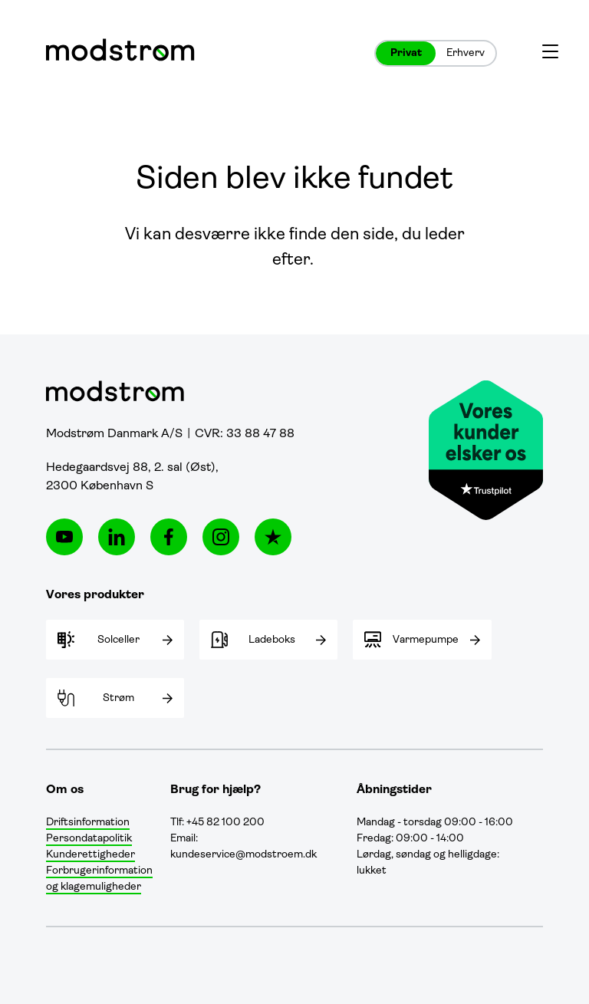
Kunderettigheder (90, 855)
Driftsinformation (88, 822)
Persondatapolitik (89, 838)
